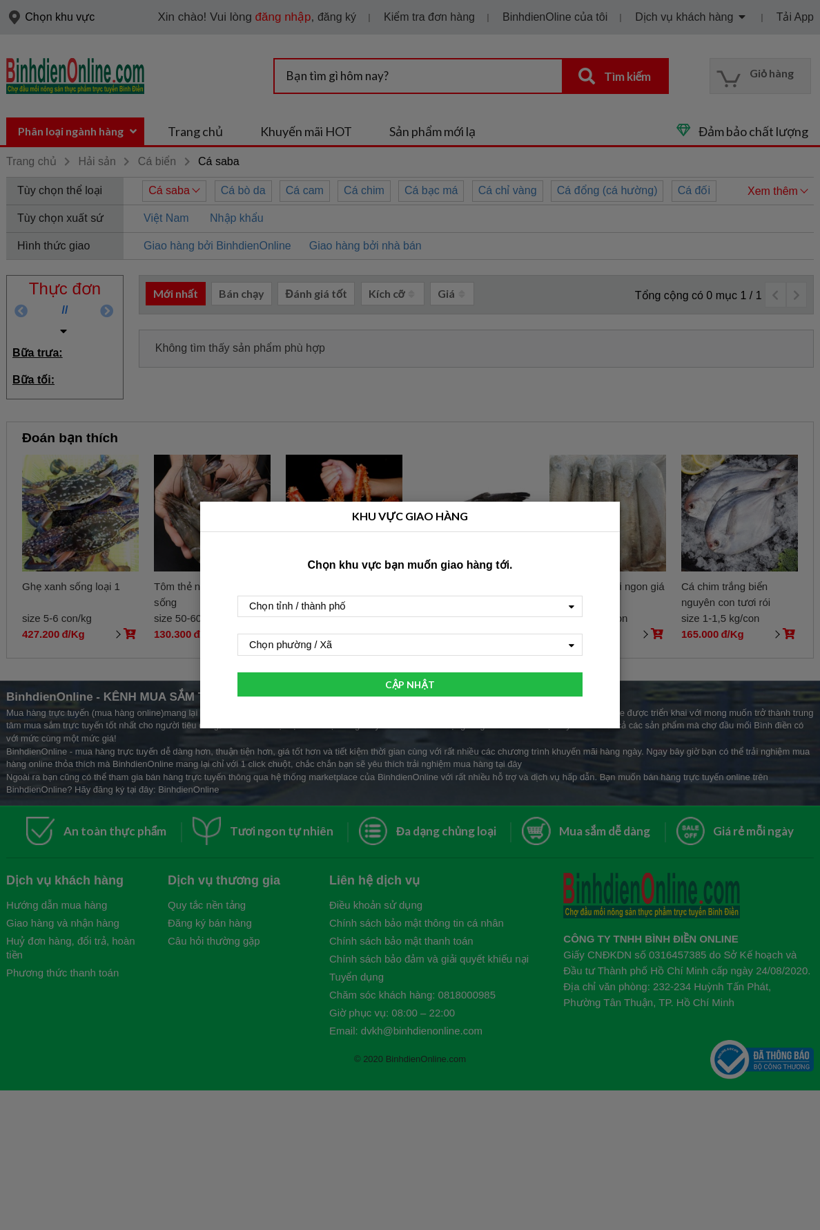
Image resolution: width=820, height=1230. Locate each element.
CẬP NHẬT (410, 684)
